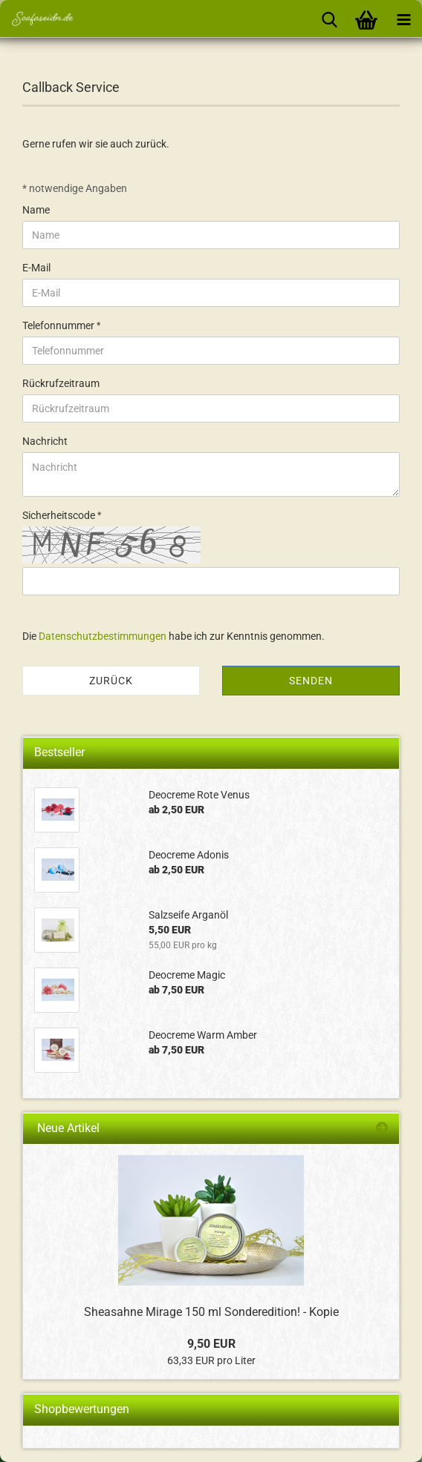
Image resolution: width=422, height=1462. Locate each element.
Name (36, 210)
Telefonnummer (59, 325)
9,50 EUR (211, 1344)
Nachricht (45, 441)
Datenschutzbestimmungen (102, 636)
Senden (311, 681)
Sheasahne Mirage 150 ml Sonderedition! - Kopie (211, 1312)
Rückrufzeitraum (61, 383)
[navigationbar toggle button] (403, 18)
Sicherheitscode (59, 515)
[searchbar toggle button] (329, 18)
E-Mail (36, 268)
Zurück (111, 681)
